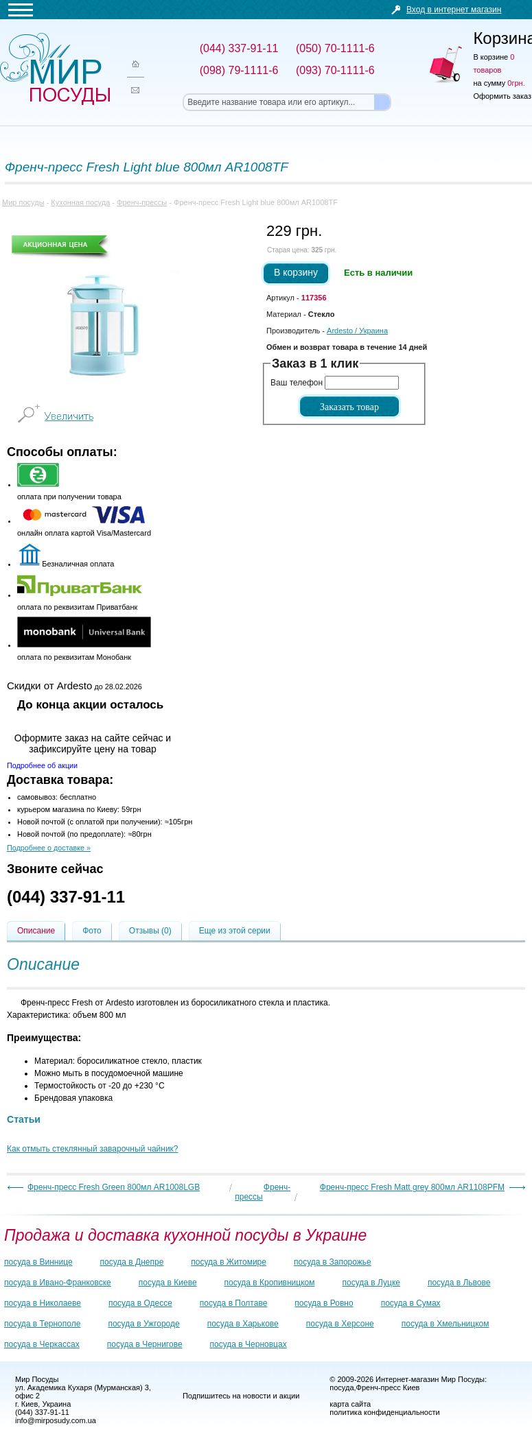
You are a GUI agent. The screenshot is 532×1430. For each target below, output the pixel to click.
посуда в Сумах (411, 1303)
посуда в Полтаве (233, 1303)
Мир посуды (55, 69)
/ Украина (357, 330)
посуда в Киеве (168, 1282)
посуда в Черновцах (248, 1344)
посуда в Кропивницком (269, 1282)
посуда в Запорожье (332, 1262)
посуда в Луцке (371, 1282)
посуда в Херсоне (340, 1323)
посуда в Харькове (243, 1323)
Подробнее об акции (42, 765)
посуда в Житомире (228, 1262)
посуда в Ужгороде (143, 1323)
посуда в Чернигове (145, 1344)
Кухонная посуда (80, 202)
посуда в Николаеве (42, 1303)
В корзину (296, 272)
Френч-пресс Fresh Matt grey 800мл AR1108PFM (412, 1187)
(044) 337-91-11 (66, 896)
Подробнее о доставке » (49, 848)
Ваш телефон (296, 383)
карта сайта (350, 1404)
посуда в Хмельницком (445, 1323)
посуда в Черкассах (42, 1344)
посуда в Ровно (323, 1303)
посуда (341, 1387)
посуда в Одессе (140, 1303)
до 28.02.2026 (74, 685)
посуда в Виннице (38, 1262)
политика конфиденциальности (384, 1412)
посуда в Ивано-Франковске (57, 1282)
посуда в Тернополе (42, 1323)
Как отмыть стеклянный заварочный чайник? (92, 1149)
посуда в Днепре (132, 1262)
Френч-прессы (142, 202)
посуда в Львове (459, 1282)
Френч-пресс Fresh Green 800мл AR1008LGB (113, 1187)
